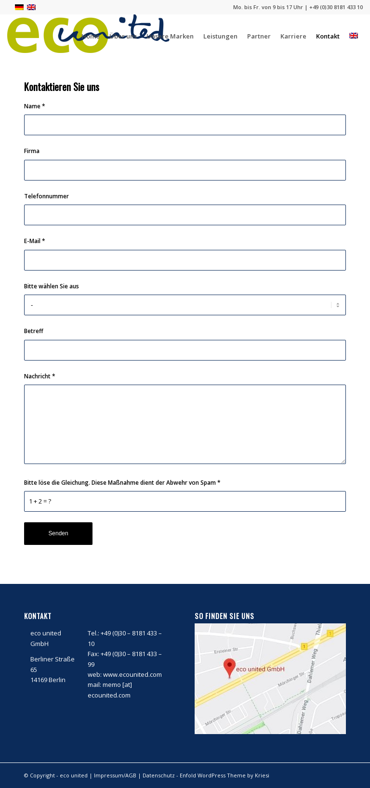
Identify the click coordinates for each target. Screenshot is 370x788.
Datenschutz (159, 775)
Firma (32, 151)
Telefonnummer (46, 196)
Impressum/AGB (115, 775)
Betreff (33, 331)
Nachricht (39, 376)
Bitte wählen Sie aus (51, 286)
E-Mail (34, 241)
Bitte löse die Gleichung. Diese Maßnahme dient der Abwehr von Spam (122, 482)
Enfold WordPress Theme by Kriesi (224, 775)
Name (34, 106)
